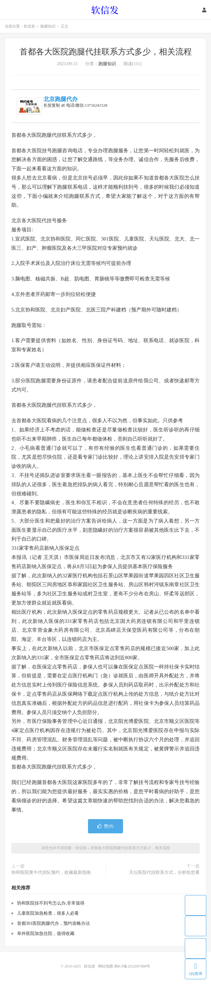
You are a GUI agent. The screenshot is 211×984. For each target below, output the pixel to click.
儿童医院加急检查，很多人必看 (48, 913)
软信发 (105, 10)
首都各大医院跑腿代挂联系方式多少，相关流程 (106, 51)
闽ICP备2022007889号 (132, 966)
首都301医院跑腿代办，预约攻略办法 (53, 923)
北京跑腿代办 (61, 99)
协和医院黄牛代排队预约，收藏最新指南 (51, 872)
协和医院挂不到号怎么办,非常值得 (51, 903)
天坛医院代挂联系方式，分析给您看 (164, 872)
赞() (105, 826)
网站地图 (105, 966)
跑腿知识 (48, 26)
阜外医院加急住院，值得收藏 (45, 933)
